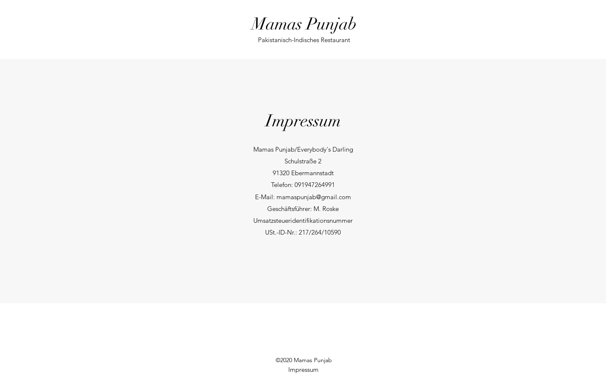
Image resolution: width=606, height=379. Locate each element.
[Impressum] (303, 369)
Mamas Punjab (304, 24)
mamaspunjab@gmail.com (313, 197)
